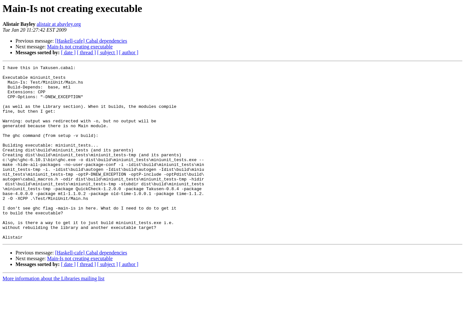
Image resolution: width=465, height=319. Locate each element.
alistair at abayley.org (58, 24)
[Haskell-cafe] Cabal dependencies (91, 41)
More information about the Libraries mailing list (53, 313)
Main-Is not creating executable (80, 46)
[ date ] (68, 52)
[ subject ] (107, 52)
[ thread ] (86, 52)
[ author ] (129, 52)
